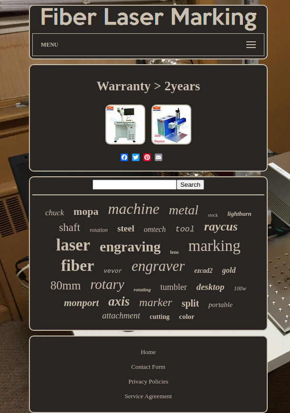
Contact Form (148, 366)
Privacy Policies (148, 381)
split (190, 303)
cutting (159, 316)
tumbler (173, 287)
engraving (130, 246)
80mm (65, 285)
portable (220, 304)
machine (133, 208)
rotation (99, 230)
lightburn (239, 213)
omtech (155, 229)
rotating (142, 289)
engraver (158, 266)
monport (81, 302)
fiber (77, 265)
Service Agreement (148, 396)
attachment (121, 315)
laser (73, 245)
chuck (54, 212)
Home (148, 351)
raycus (221, 226)
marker (155, 302)
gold (228, 270)
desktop (210, 287)
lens (174, 252)
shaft (69, 227)
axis (119, 301)
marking (214, 245)
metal (183, 209)
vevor (112, 271)
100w (240, 288)
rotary (107, 284)
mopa (86, 211)
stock (213, 215)
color (186, 316)
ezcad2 (203, 270)
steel (125, 228)
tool (185, 229)
